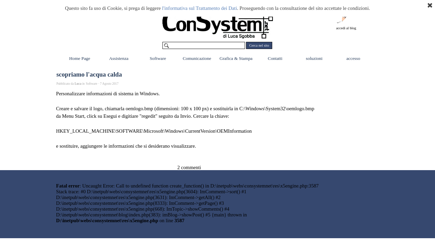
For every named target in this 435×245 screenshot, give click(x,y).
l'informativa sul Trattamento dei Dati (199, 8)
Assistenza (118, 58)
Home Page (79, 58)
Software (158, 58)
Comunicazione (197, 58)
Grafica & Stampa (236, 58)
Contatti (275, 58)
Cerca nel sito (259, 45)
